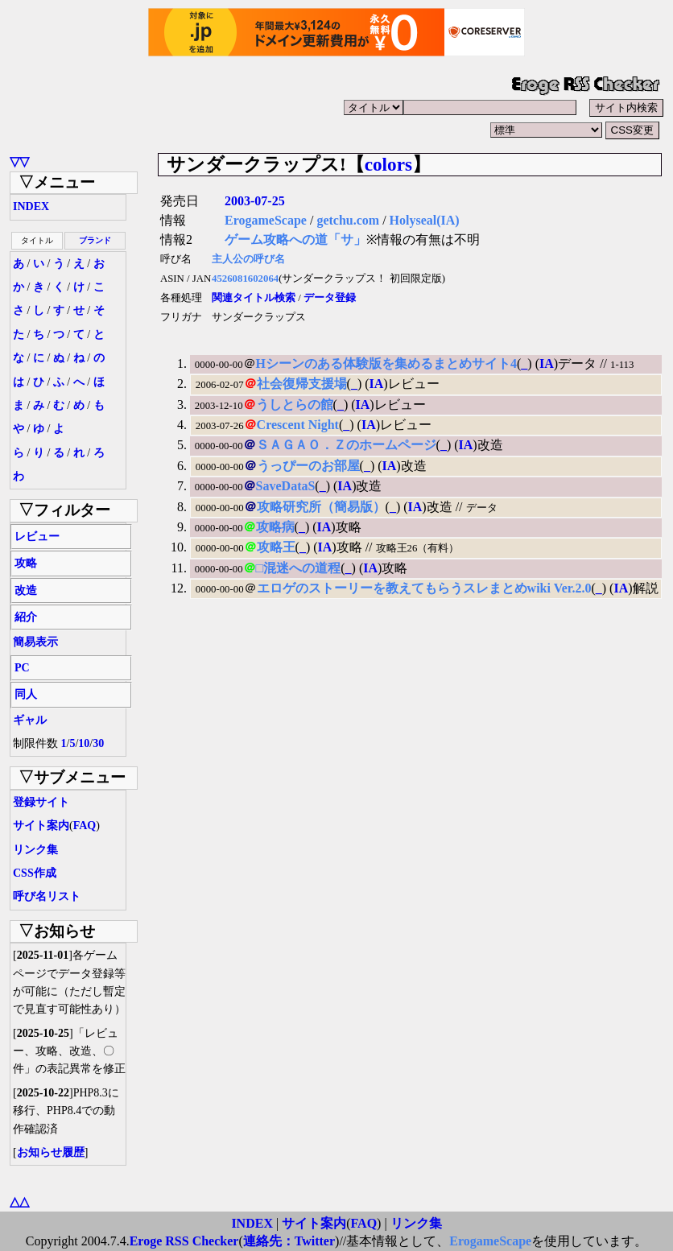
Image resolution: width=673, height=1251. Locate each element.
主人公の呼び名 (248, 259)
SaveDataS (286, 486)
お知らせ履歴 (51, 1152)
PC (22, 668)
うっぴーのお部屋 (308, 466)
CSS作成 (34, 873)
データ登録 (329, 297)
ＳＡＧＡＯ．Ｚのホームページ (346, 445)
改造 (25, 590)
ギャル (30, 720)
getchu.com (347, 220)
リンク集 (35, 850)
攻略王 (276, 547)
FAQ (85, 826)
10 (83, 743)
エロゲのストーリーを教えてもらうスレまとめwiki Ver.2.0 (424, 588)
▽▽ (19, 161)
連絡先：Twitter (289, 1241)
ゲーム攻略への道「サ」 (295, 239)
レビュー (37, 537)
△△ (19, 1201)
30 (98, 743)
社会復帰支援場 (302, 383)
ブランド (95, 240)
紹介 (25, 617)
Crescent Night (298, 424)
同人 (25, 694)
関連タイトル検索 (253, 297)
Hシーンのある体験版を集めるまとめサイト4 (386, 363)
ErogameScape (266, 220)
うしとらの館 (294, 404)
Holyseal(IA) (425, 220)
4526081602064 (245, 278)
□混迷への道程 (298, 568)
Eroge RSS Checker (184, 1241)
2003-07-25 (255, 201)
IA (546, 363)
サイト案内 (41, 826)
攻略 (25, 563)
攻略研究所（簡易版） (321, 507)
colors (388, 164)
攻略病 (275, 527)
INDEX (31, 206)
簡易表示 (35, 642)
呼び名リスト (47, 896)
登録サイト (41, 802)
